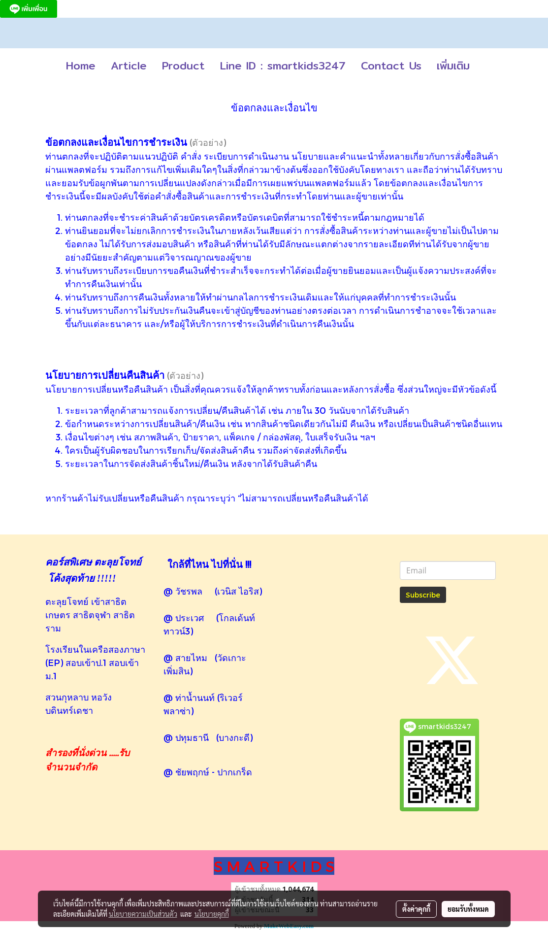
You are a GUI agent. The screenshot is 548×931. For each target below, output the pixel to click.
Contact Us (391, 65)
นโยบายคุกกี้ (211, 913)
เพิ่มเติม (453, 65)
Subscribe (423, 595)
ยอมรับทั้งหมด (468, 908)
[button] (486, 66)
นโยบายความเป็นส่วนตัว (143, 913)
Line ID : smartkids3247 (283, 65)
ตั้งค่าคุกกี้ (416, 908)
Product (183, 65)
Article (129, 65)
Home (81, 65)
